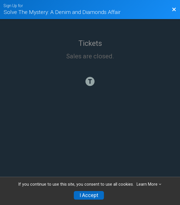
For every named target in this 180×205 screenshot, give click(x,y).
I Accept (88, 195)
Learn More (147, 184)
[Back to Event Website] (174, 10)
